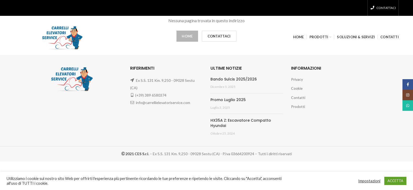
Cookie (297, 88)
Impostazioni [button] (369, 181)
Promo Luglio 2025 (228, 99)
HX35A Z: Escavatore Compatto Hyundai (240, 123)
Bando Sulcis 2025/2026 (233, 79)
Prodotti (298, 106)
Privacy (297, 79)
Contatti (298, 97)
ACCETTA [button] (395, 181)
